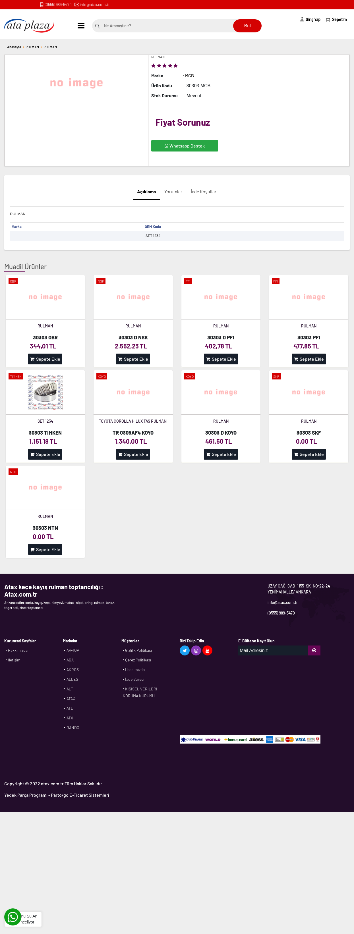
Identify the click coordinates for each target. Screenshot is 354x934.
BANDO (73, 727)
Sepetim (336, 19)
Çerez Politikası (138, 659)
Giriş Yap (310, 19)
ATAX (71, 698)
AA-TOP (73, 650)
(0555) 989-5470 (58, 4)
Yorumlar (173, 191)
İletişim (14, 659)
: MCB (188, 75)
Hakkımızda (18, 650)
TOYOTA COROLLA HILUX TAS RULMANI (133, 421)
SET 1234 (45, 421)
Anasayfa (14, 47)
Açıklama (146, 191)
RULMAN (32, 47)
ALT (70, 688)
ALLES (72, 679)
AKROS (73, 669)
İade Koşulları (204, 191)
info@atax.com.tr (95, 4)
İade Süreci (134, 679)
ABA (70, 659)
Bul (247, 25)
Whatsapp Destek (185, 145)
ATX (70, 717)
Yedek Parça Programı (25, 795)
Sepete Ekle (45, 359)
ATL (70, 708)
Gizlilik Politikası (138, 650)
